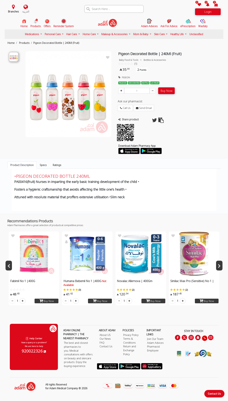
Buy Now (166, 91)
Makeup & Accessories (114, 34)
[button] (205, 5)
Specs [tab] (43, 165)
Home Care (90, 34)
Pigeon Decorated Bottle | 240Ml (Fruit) (56, 43)
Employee (153, 350)
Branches (13, 11)
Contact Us (214, 393)
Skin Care (159, 34)
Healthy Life (177, 34)
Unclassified (196, 34)
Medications (32, 34)
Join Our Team (155, 339)
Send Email (144, 108)
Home (11, 43)
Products (24, 43)
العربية (25, 11)
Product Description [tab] (22, 165)
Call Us (125, 108)
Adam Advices (155, 342)
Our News (105, 338)
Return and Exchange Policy (129, 350)
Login (207, 12)
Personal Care (53, 34)
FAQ (102, 342)
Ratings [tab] (57, 165)
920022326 (34, 351)
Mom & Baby (141, 34)
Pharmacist (153, 346)
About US (105, 335)
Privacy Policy (131, 335)
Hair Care (72, 34)
